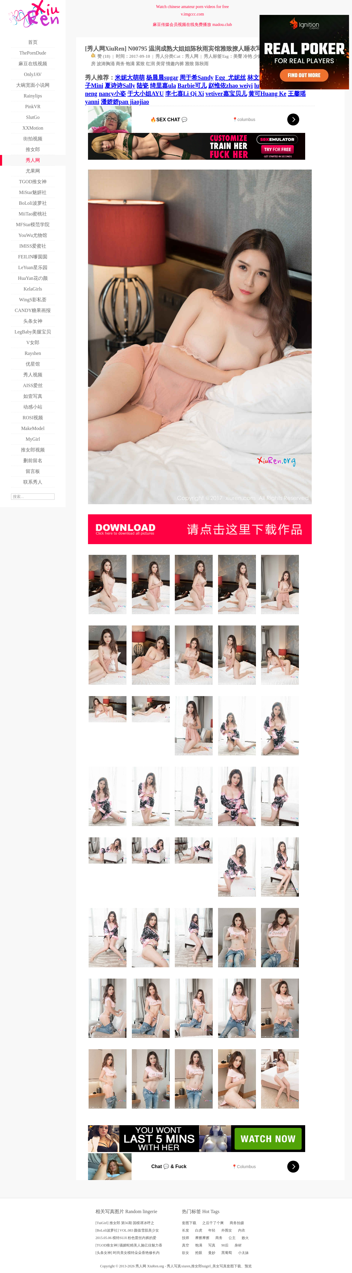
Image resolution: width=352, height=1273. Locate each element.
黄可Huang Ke (267, 93)
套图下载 (189, 1223)
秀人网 (191, 56)
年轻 (211, 1230)
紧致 (140, 63)
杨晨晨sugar (162, 77)
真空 (185, 1245)
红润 (150, 63)
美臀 (237, 56)
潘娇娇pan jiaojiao (125, 101)
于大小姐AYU (145, 93)
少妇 (257, 56)
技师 (185, 1238)
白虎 (198, 1230)
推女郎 (196, 1266)
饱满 (130, 63)
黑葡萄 (226, 1253)
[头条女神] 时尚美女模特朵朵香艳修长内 (127, 1253)
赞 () (100, 56)
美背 (160, 63)
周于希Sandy (196, 77)
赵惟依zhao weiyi (230, 85)
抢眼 (198, 1253)
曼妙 (211, 1253)
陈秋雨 (202, 63)
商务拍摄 (237, 1223)
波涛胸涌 (106, 63)
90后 (225, 1245)
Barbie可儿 (192, 85)
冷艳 (247, 56)
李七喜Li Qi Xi (184, 93)
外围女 (226, 1230)
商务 (120, 63)
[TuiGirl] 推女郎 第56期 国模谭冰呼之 (124, 1223)
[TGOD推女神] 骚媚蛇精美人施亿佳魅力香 (128, 1245)
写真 (211, 1245)
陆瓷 (143, 85)
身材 (238, 1245)
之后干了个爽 (213, 1223)
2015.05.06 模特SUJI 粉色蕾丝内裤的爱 (125, 1238)
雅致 (189, 63)
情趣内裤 (175, 63)
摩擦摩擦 (202, 1238)
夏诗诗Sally (120, 85)
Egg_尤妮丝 (230, 77)
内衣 (241, 1230)
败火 (245, 1238)
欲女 (185, 1253)
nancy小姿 (112, 93)
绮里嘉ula (163, 85)
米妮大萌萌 (130, 77)
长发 (185, 1230)
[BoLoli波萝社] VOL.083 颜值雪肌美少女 (127, 1230)
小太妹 (243, 1253)
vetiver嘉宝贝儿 (226, 93)
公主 (232, 1238)
